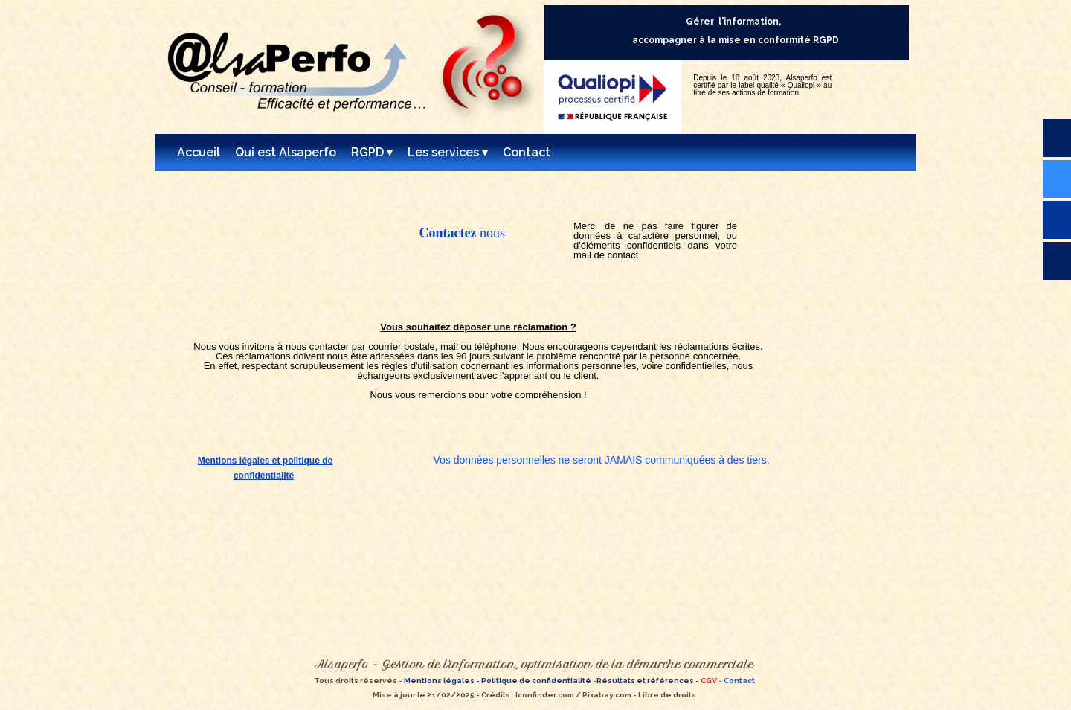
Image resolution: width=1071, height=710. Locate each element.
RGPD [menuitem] (372, 152)
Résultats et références (645, 681)
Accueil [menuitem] (198, 152)
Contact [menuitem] (526, 152)
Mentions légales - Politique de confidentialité (496, 681)
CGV (709, 681)
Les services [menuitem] (448, 152)
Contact (739, 681)
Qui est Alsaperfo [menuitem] (285, 152)
